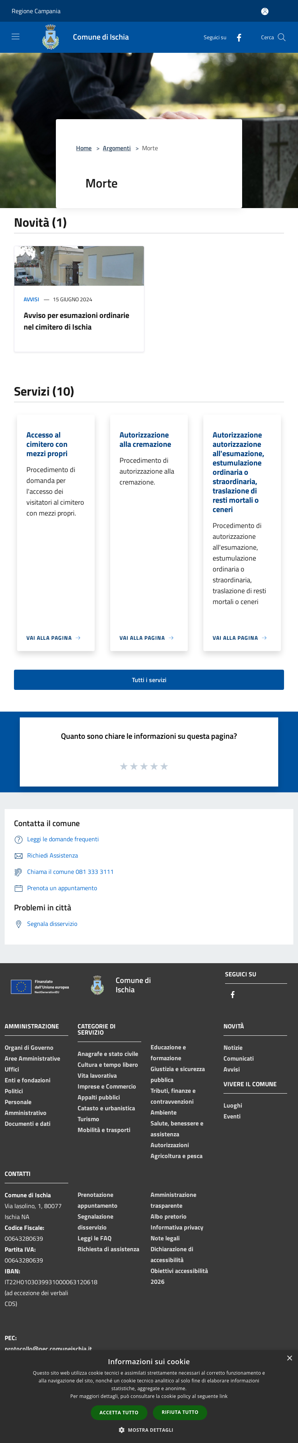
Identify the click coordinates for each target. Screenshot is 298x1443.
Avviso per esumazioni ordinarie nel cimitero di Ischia (76, 321)
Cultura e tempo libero (108, 1064)
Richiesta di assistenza (108, 1249)
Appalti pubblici (99, 1097)
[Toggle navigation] (15, 36)
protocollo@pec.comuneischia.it (48, 1348)
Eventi (232, 1116)
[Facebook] (236, 37)
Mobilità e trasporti (104, 1129)
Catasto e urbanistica (106, 1108)
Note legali (165, 1238)
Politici (14, 1091)
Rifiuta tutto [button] (180, 1412)
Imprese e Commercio (107, 1086)
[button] (149, 1430)
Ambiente (164, 1112)
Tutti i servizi (149, 679)
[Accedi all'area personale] (264, 11)
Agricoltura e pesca (177, 1155)
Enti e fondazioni (27, 1080)
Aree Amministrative (32, 1058)
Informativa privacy (177, 1227)
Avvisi (31, 299)
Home (84, 148)
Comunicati (239, 1058)
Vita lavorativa (97, 1075)
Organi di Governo (29, 1047)
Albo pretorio (169, 1216)
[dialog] (149, 1396)
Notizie (233, 1047)
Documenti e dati (27, 1123)
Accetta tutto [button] (119, 1412)
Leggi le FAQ (94, 1238)
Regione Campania (36, 11)
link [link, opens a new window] (224, 1396)
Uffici (12, 1069)
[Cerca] (281, 37)
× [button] (289, 1358)
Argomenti (117, 148)
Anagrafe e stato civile (108, 1053)
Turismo (88, 1118)
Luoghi (233, 1105)
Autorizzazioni (170, 1145)
